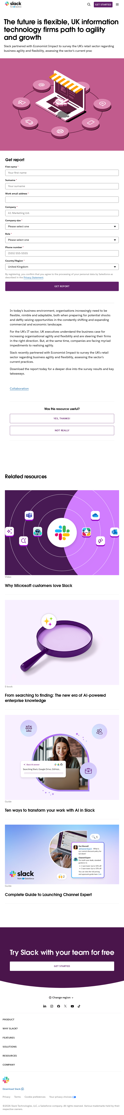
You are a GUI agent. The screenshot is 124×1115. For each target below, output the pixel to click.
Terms (17, 1096)
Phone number (14, 247)
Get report (62, 286)
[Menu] (117, 4)
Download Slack (13, 1088)
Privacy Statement (33, 277)
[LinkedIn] (44, 1007)
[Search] (89, 4)
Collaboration (19, 388)
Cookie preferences (35, 1096)
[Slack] (13, 4)
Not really (62, 430)
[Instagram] (51, 1007)
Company (11, 207)
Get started (103, 4)
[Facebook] (58, 1007)
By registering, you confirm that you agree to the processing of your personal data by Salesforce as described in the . (59, 276)
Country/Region (15, 260)
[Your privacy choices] (64, 1096)
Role (8, 233)
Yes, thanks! (62, 418)
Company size (13, 220)
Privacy (6, 1096)
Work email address (17, 193)
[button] (62, 997)
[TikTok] (79, 1007)
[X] (65, 1007)
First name (12, 166)
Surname (11, 180)
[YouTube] (72, 1007)
